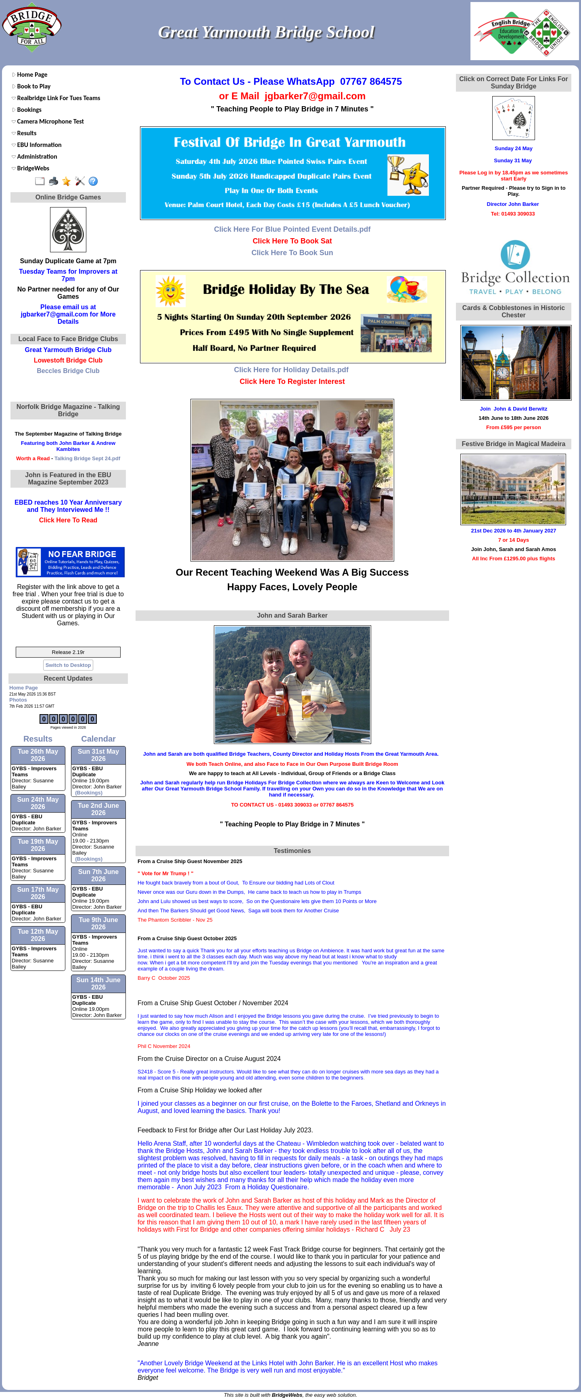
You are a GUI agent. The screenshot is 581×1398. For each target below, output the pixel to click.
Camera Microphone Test (48, 121)
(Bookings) (87, 793)
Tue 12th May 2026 (38, 935)
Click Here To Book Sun (292, 253)
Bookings (27, 109)
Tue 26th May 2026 (38, 755)
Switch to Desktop (68, 665)
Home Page (30, 74)
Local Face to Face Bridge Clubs (68, 338)
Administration (34, 156)
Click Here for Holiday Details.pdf (291, 370)
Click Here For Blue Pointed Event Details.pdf (292, 229)
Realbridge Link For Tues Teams (56, 98)
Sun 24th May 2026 (38, 803)
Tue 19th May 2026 (38, 845)
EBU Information (37, 145)
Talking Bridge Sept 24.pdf (87, 458)
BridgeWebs (30, 168)
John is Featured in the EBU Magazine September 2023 (68, 479)
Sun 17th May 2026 (38, 893)
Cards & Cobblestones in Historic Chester (513, 311)
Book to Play (31, 86)
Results (24, 133)
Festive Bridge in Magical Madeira (514, 443)
